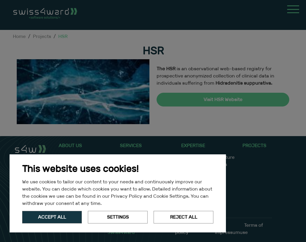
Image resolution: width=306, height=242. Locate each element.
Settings (118, 217)
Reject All (183, 217)
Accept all (52, 217)
